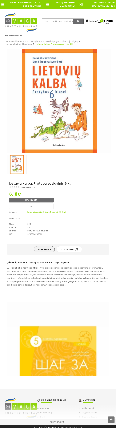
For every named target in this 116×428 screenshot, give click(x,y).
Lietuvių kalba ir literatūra (19, 44)
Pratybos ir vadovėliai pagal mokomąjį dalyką (54, 41)
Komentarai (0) (69, 249)
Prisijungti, (93, 21)
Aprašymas (44, 249)
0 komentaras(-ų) (28, 187)
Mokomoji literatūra (16, 41)
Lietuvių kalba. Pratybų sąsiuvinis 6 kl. (54, 44)
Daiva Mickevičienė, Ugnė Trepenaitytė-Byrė (46, 212)
